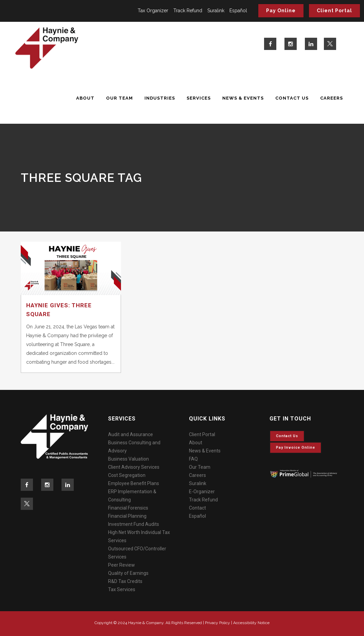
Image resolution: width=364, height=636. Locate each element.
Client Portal (334, 10)
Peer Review (121, 565)
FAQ (193, 459)
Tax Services (121, 589)
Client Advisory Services (133, 467)
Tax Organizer (153, 10)
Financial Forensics (128, 508)
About (195, 442)
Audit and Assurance (130, 434)
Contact (197, 508)
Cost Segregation (126, 475)
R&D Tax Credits (125, 581)
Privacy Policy (217, 622)
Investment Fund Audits (133, 524)
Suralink (215, 10)
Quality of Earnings (128, 573)
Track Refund (187, 10)
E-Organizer (202, 491)
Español (238, 10)
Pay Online (281, 10)
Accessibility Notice (251, 622)
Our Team (199, 467)
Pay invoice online (295, 447)
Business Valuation (128, 459)
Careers (197, 475)
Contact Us (287, 436)
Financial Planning (127, 516)
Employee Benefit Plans (133, 483)
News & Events (205, 450)
